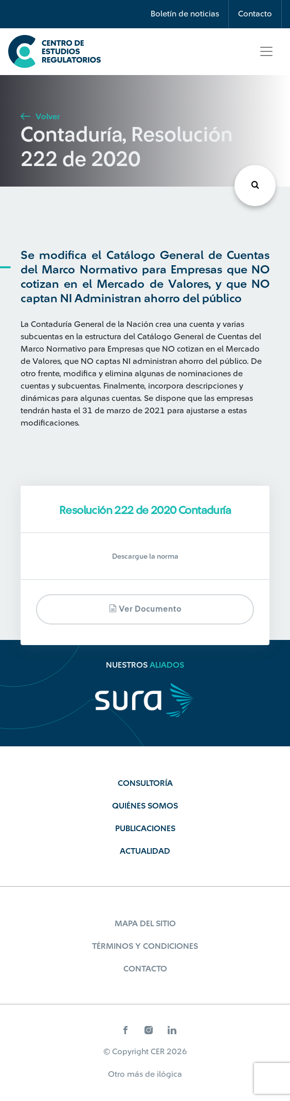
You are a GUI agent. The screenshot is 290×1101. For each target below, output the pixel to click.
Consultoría (145, 783)
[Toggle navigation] (266, 51)
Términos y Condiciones (145, 946)
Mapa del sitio (145, 924)
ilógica (169, 1074)
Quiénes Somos (145, 806)
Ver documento (145, 608)
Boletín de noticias (185, 14)
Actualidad (145, 851)
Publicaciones (145, 828)
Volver (40, 117)
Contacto (255, 14)
